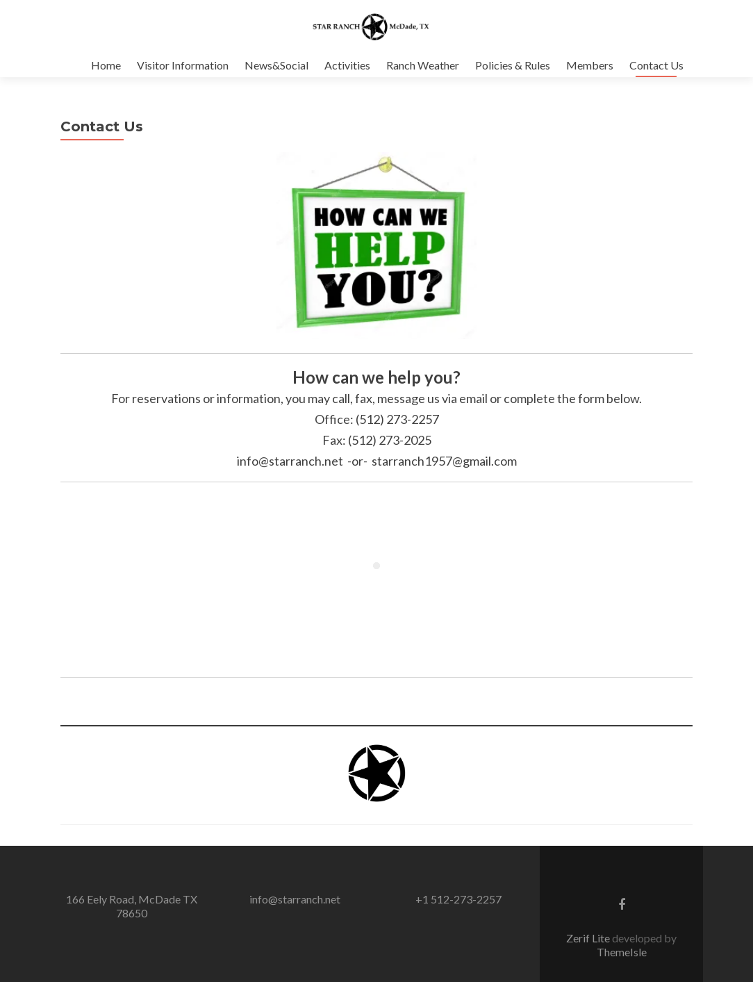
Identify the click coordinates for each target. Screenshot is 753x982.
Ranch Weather (422, 65)
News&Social (276, 65)
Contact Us (656, 65)
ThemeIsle (622, 965)
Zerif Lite (589, 951)
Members (589, 65)
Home (106, 65)
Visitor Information (183, 65)
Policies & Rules (512, 65)
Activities (347, 65)
